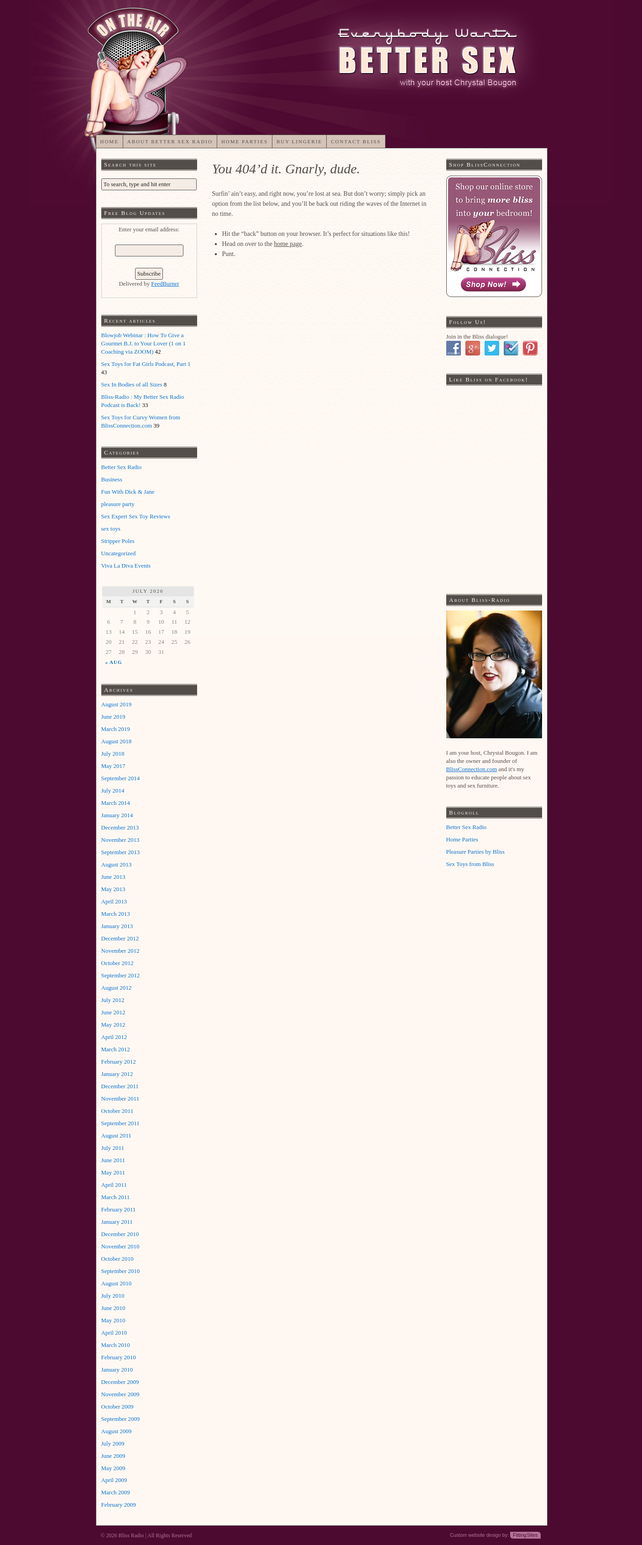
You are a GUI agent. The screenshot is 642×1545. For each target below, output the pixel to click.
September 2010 (120, 1271)
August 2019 (116, 704)
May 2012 (113, 1024)
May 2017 (113, 765)
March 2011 (115, 1197)
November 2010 (120, 1246)
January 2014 (117, 815)
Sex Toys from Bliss (470, 864)
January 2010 (117, 1369)
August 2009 (116, 1431)
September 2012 (120, 975)
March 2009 (115, 1492)
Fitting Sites (525, 1535)
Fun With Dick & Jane (128, 491)
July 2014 (113, 790)
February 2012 (118, 1061)
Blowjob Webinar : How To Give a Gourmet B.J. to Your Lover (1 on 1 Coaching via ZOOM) (143, 343)
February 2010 (118, 1357)
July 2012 (113, 1000)
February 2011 (118, 1209)
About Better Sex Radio (170, 141)
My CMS (417, 40)
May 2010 (113, 1320)
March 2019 (115, 729)
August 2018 (116, 741)
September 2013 (120, 852)
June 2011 (113, 1160)
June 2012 (113, 1012)
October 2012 (117, 963)
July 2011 (112, 1147)
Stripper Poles (118, 541)
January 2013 (117, 926)
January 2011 (117, 1221)
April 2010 (114, 1332)
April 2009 (114, 1480)
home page (288, 243)
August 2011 (116, 1135)
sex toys (110, 528)
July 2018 (113, 753)
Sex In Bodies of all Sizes (131, 384)
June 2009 (113, 1455)
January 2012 (117, 1073)
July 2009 (113, 1443)
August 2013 (116, 864)
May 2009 (113, 1468)
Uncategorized (118, 553)
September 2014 (120, 778)
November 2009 (120, 1394)
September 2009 (120, 1418)
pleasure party (118, 504)
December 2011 (120, 1086)
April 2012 (114, 1036)
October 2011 (117, 1110)
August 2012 (116, 987)
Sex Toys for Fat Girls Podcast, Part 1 (146, 363)
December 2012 (120, 938)
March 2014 (115, 802)
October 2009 (117, 1406)
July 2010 (113, 1295)
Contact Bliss (356, 141)
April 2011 (114, 1184)
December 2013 (120, 827)
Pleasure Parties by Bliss (475, 851)
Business (111, 479)
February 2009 (118, 1504)
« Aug (113, 661)
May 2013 (113, 889)
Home (109, 141)
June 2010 (113, 1308)
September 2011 (120, 1123)
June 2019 (113, 716)
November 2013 (120, 839)
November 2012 (120, 950)
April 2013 (114, 901)
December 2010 (120, 1234)
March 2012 (115, 1049)
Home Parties (244, 141)
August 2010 (116, 1283)
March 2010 (115, 1344)
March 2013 (115, 913)
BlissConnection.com (471, 769)
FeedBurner (165, 283)
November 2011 (120, 1098)
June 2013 (113, 876)
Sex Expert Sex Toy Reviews (135, 516)
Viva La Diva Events (126, 565)
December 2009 (120, 1381)
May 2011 (113, 1172)
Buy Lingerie (299, 141)
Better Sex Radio (121, 467)
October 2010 (117, 1258)
